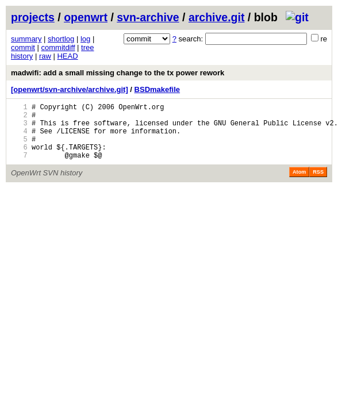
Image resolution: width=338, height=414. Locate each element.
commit (23, 47)
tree (87, 47)
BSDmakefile (157, 89)
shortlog (61, 38)
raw (45, 56)
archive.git (217, 17)
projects (33, 17)
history (22, 56)
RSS (318, 184)
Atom (299, 184)
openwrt (85, 17)
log (85, 38)
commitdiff (58, 47)
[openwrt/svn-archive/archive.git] (69, 89)
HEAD (67, 56)
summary (26, 38)
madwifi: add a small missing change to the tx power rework (117, 72)
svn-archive (148, 17)
